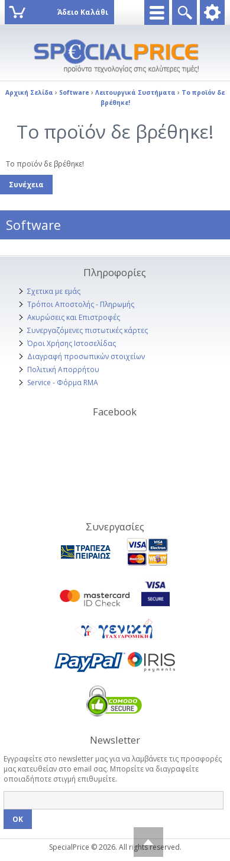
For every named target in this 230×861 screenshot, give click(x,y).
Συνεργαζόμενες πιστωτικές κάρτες (87, 330)
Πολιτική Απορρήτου (63, 369)
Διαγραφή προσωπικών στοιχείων (86, 356)
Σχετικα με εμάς (53, 291)
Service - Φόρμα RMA (62, 382)
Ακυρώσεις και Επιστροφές (73, 317)
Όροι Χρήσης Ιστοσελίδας (71, 343)
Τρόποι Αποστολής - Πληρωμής (80, 304)
